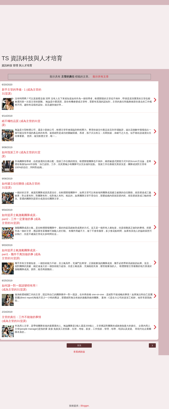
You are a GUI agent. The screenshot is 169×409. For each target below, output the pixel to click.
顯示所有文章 (101, 76)
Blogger (85, 405)
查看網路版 (79, 351)
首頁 (79, 345)
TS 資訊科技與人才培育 (32, 58)
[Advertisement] (79, 28)
